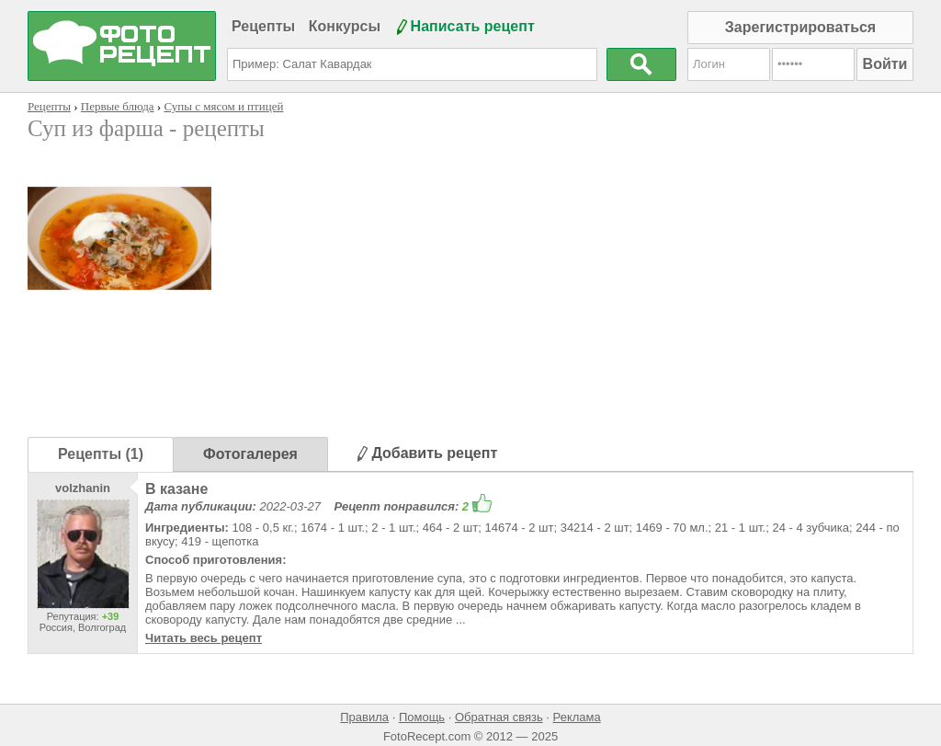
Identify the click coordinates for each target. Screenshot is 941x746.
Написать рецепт (473, 26)
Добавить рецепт (427, 453)
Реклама (577, 717)
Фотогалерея (250, 454)
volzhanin (82, 488)
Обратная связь (499, 717)
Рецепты (263, 26)
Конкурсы (344, 26)
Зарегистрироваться (800, 27)
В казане (176, 489)
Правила (364, 717)
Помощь (422, 717)
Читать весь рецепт (203, 638)
